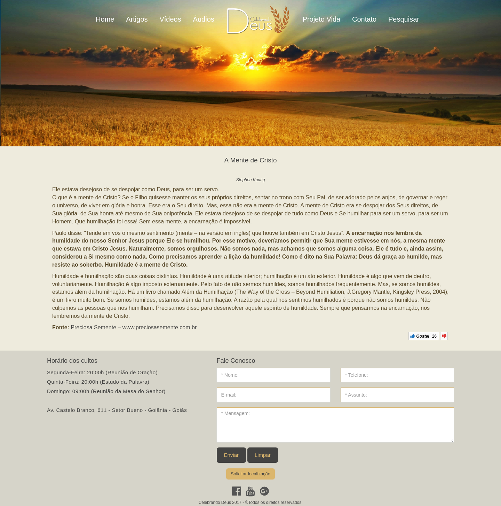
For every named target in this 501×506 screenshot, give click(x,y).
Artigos (137, 19)
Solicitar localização (250, 473)
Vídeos (170, 19)
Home (105, 19)
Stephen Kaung (250, 179)
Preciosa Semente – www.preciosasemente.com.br (134, 327)
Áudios (203, 19)
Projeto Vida (322, 19)
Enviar (231, 455)
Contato (364, 19)
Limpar (263, 455)
